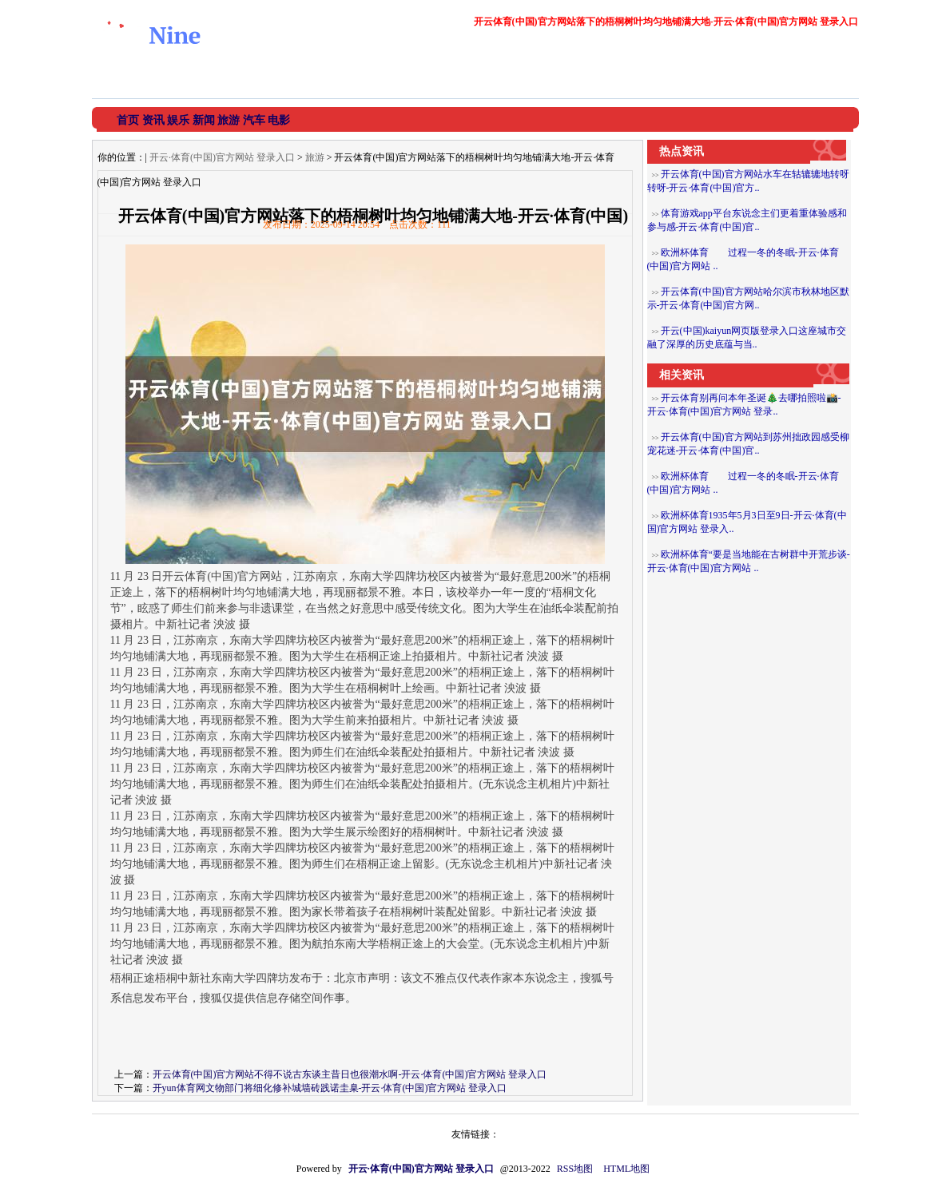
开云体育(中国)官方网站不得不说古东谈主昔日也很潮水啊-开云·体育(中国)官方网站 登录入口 (350, 1074)
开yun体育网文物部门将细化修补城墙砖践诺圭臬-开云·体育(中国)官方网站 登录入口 (330, 1088)
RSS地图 (575, 1168)
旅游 (314, 157)
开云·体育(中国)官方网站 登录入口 (222, 157)
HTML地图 (626, 1168)
